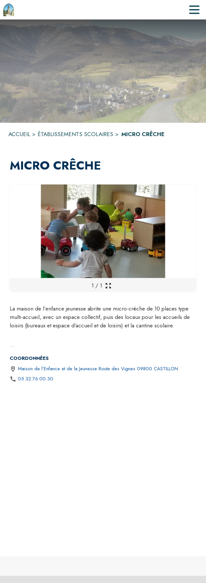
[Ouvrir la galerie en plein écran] (108, 286)
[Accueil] (8, 9)
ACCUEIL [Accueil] (19, 134)
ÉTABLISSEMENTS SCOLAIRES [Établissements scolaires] (75, 134)
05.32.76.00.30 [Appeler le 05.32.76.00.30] (35, 378)
